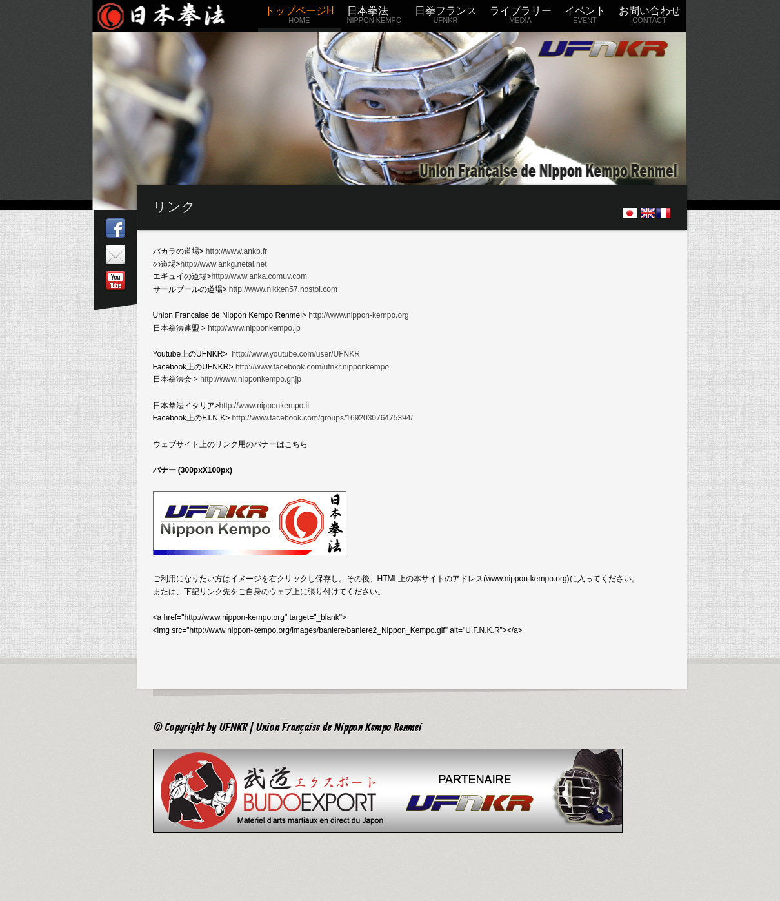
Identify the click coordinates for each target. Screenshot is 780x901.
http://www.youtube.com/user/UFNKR (296, 353)
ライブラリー (521, 16)
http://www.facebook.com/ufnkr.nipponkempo (312, 366)
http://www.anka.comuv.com (260, 276)
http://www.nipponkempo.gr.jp (250, 379)
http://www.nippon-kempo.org (358, 315)
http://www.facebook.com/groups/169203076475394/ (322, 417)
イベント (585, 16)
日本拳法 (374, 16)
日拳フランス (446, 16)
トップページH (299, 16)
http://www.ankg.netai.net (224, 264)
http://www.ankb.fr (236, 251)
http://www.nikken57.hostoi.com (283, 289)
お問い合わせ (650, 16)
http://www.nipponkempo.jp (254, 328)
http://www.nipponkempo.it (264, 405)
